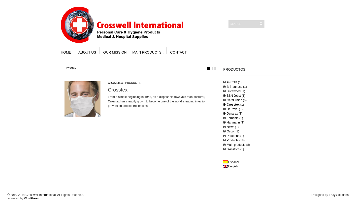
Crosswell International (41, 195)
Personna (233, 136)
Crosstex (115, 82)
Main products (146, 52)
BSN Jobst (234, 95)
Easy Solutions (339, 195)
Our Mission (115, 52)
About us (87, 52)
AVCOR (232, 82)
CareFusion (234, 100)
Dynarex (232, 113)
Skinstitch (233, 149)
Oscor (231, 131)
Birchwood (234, 91)
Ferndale (232, 118)
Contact (178, 52)
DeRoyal (232, 109)
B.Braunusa (234, 87)
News (230, 127)
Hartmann (233, 122)
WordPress (31, 198)
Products (133, 82)
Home (66, 52)
